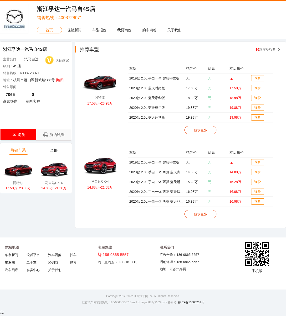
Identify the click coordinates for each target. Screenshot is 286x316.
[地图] (60, 80)
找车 (73, 255)
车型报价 (99, 30)
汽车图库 (11, 270)
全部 (54, 151)
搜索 (73, 262)
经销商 (53, 262)
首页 (49, 30)
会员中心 (33, 270)
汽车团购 (54, 255)
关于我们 (174, 30)
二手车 (31, 262)
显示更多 (200, 130)
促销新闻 (74, 30)
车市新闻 (11, 255)
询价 (257, 78)
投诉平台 (33, 255)
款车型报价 (265, 49)
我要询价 (124, 30)
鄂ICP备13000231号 (190, 302)
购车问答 (149, 30)
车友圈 (10, 262)
